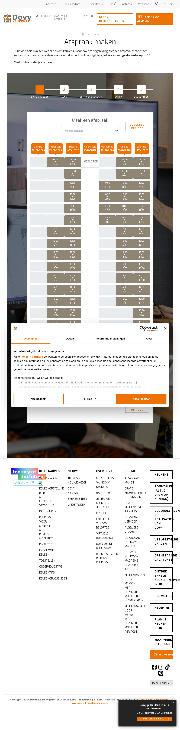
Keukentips (47, 584)
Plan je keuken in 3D (160, 622)
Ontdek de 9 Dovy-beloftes (103, 535)
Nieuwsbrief (163, 651)
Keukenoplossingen (49, 590)
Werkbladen (48, 490)
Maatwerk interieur (60, 18)
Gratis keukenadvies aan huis (134, 519)
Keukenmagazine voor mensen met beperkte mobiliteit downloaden (134, 599)
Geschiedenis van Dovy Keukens (105, 494)
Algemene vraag (132, 541)
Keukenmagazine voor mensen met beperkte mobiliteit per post (134, 630)
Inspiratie (52, 4)
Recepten (162, 607)
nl (165, 4)
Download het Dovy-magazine (132, 553)
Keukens (46, 16)
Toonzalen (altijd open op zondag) (164, 499)
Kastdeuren (47, 523)
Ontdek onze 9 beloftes (154, 718)
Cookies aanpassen (98, 700)
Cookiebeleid (161, 696)
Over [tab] (149, 338)
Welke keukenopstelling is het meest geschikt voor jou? (49, 506)
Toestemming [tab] (30, 338)
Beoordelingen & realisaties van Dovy (164, 524)
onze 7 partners (32, 356)
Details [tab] (70, 338)
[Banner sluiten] (165, 328)
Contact (126, 4)
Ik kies (90, 398)
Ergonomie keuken (46, 564)
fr (171, 4)
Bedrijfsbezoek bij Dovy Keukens (106, 569)
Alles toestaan (141, 398)
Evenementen (77, 510)
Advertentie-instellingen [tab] (110, 338)
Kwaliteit (46, 556)
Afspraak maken (132, 492)
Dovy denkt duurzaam (104, 557)
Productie (103, 524)
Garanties (103, 504)
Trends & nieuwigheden (77, 492)
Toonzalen (86, 16)
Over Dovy (96, 4)
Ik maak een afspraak (148, 18)
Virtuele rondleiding (104, 547)
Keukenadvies (74, 4)
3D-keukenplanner (111, 19)
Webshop (143, 4)
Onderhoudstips (49, 578)
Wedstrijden (76, 516)
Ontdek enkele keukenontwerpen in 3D (164, 579)
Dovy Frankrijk (161, 679)
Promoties (163, 596)
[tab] (45, 90)
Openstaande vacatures (164, 561)
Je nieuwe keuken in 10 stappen (103, 514)
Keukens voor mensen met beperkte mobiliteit (46, 539)
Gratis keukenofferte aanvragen (134, 504)
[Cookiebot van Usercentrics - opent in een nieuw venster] (142, 328)
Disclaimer (146, 696)
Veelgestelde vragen (164, 546)
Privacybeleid (78, 700)
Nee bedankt (38, 398)
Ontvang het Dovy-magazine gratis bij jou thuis (131, 572)
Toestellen (47, 572)
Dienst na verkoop (131, 531)
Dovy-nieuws (73, 502)
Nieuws (73, 481)
